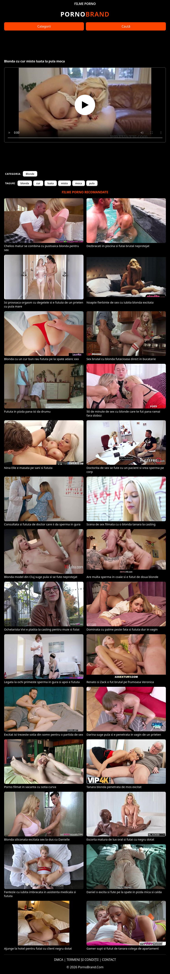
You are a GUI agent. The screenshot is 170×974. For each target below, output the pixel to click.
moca (78, 183)
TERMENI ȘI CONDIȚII (83, 959)
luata (50, 183)
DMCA (58, 959)
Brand (85, 14)
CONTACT (109, 959)
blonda (24, 183)
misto (64, 183)
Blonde (30, 174)
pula (92, 183)
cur (38, 183)
